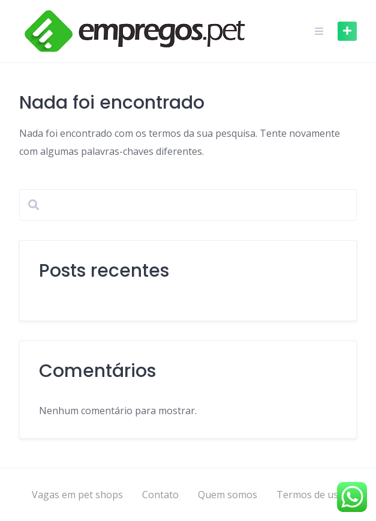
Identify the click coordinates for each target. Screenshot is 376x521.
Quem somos (227, 494)
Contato (160, 494)
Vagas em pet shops (77, 494)
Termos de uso (310, 494)
